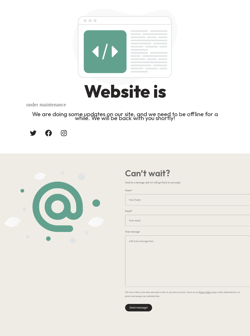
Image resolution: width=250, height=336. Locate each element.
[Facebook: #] (48, 133)
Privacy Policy (205, 292)
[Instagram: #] (64, 133)
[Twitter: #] (33, 133)
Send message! (138, 307)
